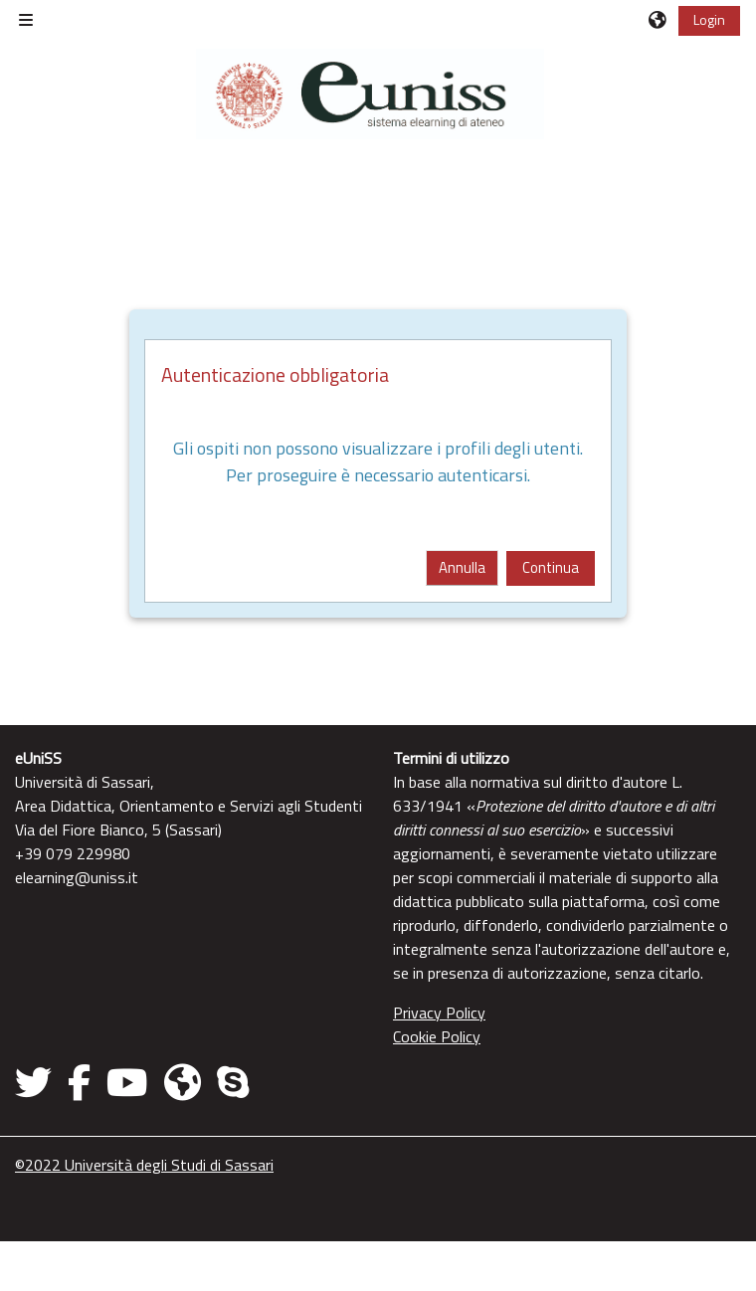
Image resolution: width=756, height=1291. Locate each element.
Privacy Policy (439, 1012)
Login (709, 19)
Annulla (462, 567)
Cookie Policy (436, 1036)
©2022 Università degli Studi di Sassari (144, 1165)
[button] (658, 20)
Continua (550, 567)
